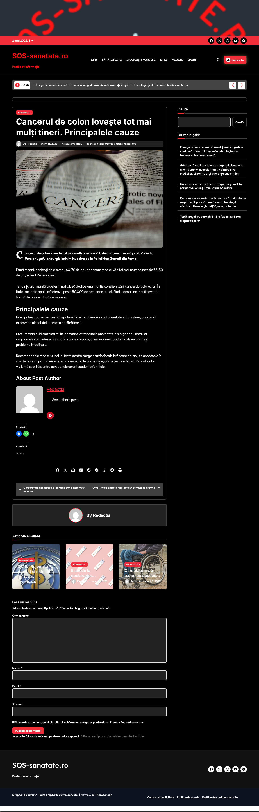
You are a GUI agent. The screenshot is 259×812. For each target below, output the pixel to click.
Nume (17, 668)
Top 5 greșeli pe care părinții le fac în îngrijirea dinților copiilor (210, 218)
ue (135, 145)
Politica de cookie (188, 798)
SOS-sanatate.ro (41, 55)
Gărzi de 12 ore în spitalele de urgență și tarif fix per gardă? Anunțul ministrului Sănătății (211, 186)
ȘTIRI (94, 60)
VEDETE (177, 60)
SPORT (192, 60)
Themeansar (103, 795)
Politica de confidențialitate (220, 798)
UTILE (164, 60)
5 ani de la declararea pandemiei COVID (88, 577)
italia (120, 145)
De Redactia (26, 145)
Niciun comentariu (72, 145)
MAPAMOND (24, 112)
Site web (17, 705)
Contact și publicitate (160, 798)
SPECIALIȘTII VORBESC (140, 60)
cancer (93, 145)
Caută (183, 109)
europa (112, 145)
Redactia (55, 391)
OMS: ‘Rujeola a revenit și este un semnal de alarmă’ (35, 573)
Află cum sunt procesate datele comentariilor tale (112, 737)
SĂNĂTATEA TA (112, 60)
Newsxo (86, 795)
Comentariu (21, 616)
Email (17, 686)
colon (102, 145)
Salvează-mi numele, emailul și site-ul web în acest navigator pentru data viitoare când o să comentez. (80, 723)
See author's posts (65, 401)
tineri (129, 145)
